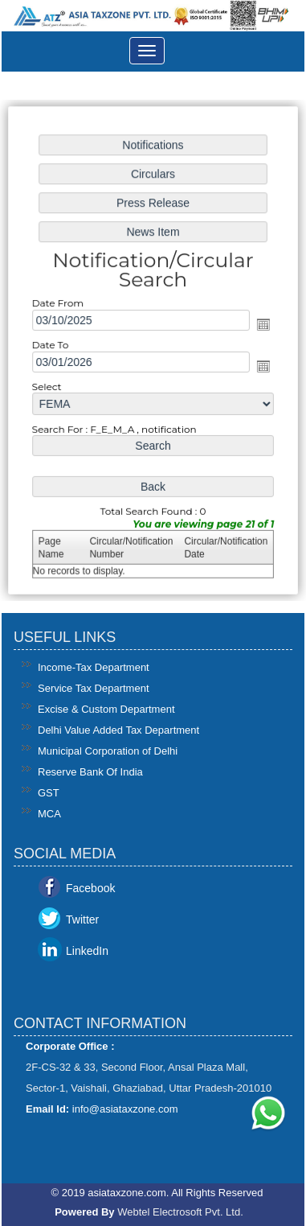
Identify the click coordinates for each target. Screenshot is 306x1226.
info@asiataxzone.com (125, 1109)
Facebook (90, 888)
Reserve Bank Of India (90, 772)
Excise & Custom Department (106, 709)
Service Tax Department (93, 688)
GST (48, 793)
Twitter (82, 919)
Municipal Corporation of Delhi (107, 751)
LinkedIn (87, 950)
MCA (49, 814)
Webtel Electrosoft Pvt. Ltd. (180, 1212)
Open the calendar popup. (262, 325)
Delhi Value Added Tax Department (118, 730)
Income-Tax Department (93, 667)
